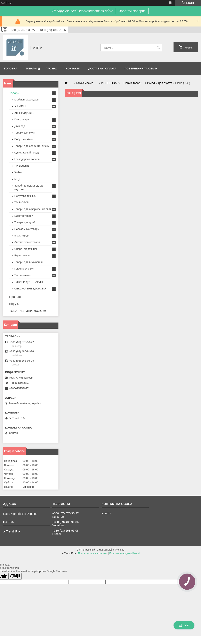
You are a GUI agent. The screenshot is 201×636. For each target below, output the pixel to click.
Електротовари (23, 215)
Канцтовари (21, 119)
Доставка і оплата (102, 68)
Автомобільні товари (27, 242)
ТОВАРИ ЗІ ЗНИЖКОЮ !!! (27, 310)
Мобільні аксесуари (26, 99)
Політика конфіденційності (124, 553)
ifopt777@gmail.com (21, 377)
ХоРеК (18, 172)
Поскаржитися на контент (92, 553)
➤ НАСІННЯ (22, 106)
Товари (31, 68)
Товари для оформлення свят (32, 209)
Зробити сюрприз (132, 11)
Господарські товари (27, 159)
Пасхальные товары (26, 228)
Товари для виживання (28, 262)
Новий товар (132, 83)
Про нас (52, 68)
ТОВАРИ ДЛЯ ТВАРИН (28, 281)
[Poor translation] (15, 576)
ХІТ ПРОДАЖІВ (23, 112)
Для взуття (165, 83)
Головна (10, 68)
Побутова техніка (24, 195)
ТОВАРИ (149, 83)
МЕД (17, 179)
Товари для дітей (24, 222)
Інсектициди (21, 235)
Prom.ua (119, 549)
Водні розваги (22, 255)
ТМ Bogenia (21, 165)
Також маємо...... (87, 83)
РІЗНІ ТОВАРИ (111, 83)
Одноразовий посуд (26, 152)
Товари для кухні (24, 132)
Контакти (73, 68)
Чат (184, 625)
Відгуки (14, 303)
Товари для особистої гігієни (31, 145)
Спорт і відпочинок (25, 248)
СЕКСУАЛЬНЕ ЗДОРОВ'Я (30, 288)
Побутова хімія (23, 139)
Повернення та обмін (140, 68)
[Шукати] (158, 47)
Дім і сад (19, 126)
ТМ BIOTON (21, 202)
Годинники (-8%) (24, 268)
